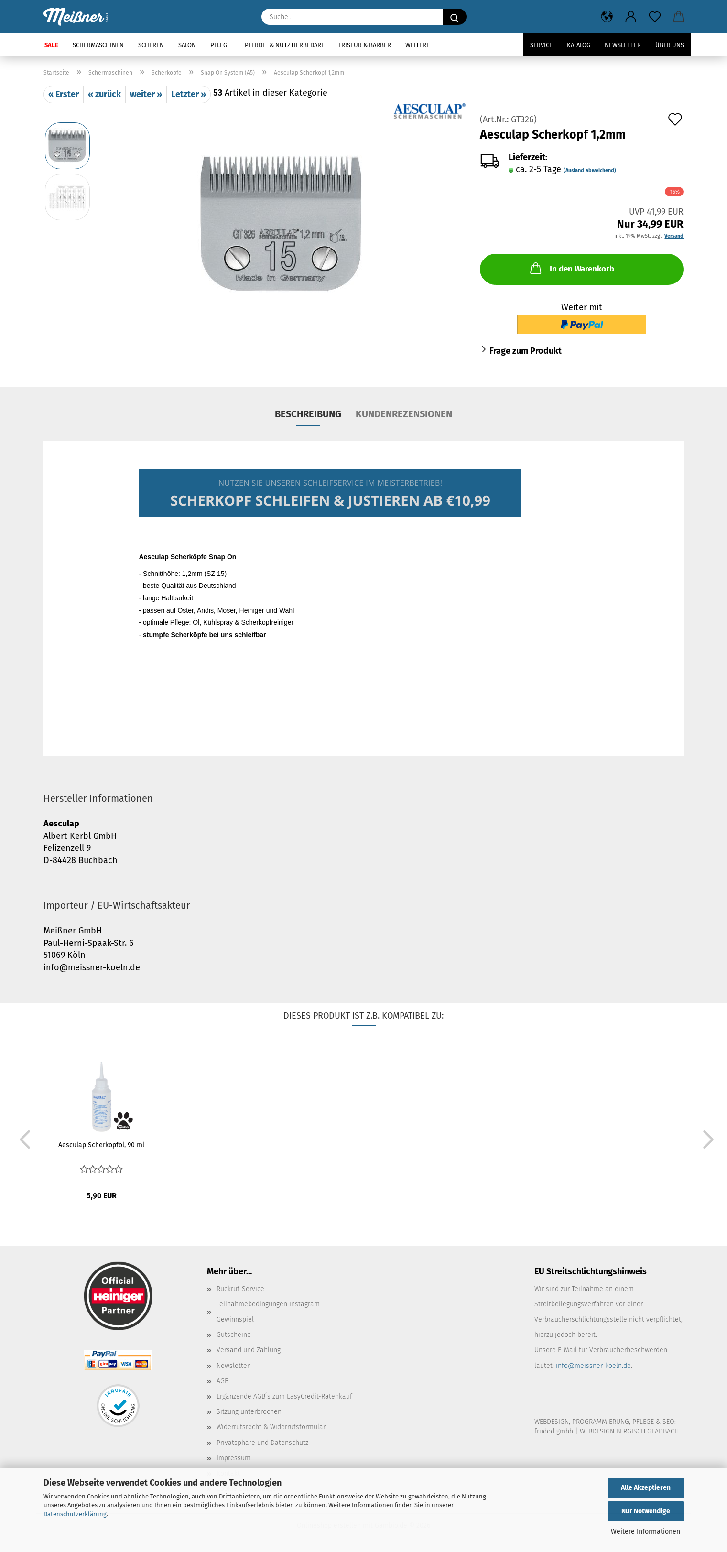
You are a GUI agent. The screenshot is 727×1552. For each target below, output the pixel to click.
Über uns (669, 45)
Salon (187, 45)
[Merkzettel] (655, 16)
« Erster (63, 94)
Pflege (220, 45)
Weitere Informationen (645, 1532)
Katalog (578, 45)
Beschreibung (308, 414)
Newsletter (623, 45)
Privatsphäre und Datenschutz (262, 1443)
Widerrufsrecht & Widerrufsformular (271, 1427)
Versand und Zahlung (249, 1350)
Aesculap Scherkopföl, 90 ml (101, 1145)
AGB (222, 1381)
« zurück (104, 94)
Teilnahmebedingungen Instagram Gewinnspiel (268, 1312)
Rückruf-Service (240, 1289)
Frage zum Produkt (525, 351)
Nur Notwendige (645, 1511)
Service (541, 45)
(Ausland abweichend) (590, 170)
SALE (51, 45)
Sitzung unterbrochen (249, 1412)
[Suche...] (455, 17)
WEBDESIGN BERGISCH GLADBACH (629, 1431)
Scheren (151, 45)
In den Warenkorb (571, 268)
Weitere (417, 45)
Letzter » (188, 94)
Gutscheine (234, 1335)
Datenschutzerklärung (75, 1514)
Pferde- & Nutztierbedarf (284, 45)
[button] (607, 16)
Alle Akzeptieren (646, 1488)
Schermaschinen (98, 45)
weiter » (146, 94)
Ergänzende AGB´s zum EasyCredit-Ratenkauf (284, 1396)
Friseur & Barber (364, 45)
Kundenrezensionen (404, 414)
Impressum (233, 1458)
